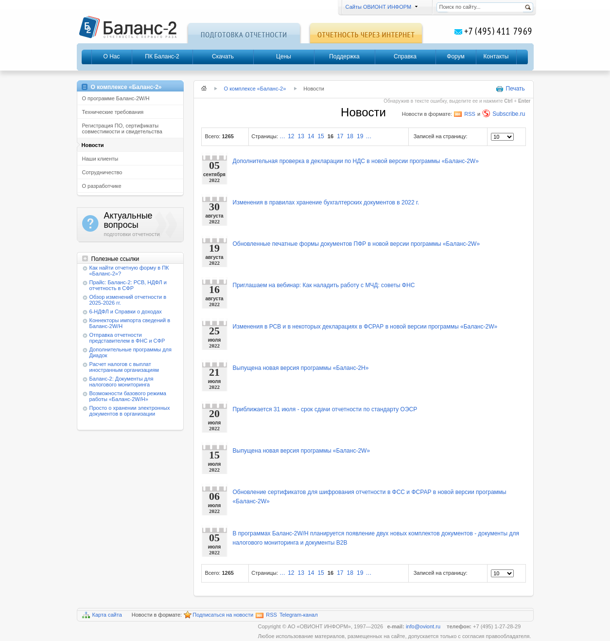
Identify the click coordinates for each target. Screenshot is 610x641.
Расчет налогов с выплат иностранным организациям (124, 367)
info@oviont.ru (424, 626)
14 (311, 136)
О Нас (111, 56)
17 (340, 136)
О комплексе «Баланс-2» (255, 89)
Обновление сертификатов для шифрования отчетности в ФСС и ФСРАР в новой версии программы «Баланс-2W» (369, 497)
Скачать (223, 56)
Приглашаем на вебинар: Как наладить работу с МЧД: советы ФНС (324, 285)
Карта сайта (102, 615)
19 (360, 136)
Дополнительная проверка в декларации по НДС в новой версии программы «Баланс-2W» (356, 161)
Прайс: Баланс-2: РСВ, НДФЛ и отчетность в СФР (128, 285)
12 (291, 136)
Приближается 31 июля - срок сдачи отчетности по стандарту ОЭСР (325, 409)
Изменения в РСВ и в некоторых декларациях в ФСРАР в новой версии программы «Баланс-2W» (365, 326)
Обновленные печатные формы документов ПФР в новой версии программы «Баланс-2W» (356, 243)
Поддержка (344, 56)
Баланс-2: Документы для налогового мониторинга (121, 381)
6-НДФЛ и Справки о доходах (125, 311)
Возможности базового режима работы (127, 396)
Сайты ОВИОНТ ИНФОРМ (380, 7)
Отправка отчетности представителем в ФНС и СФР (127, 338)
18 (350, 136)
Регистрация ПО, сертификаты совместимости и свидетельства (122, 128)
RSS (464, 114)
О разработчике (102, 186)
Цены (283, 56)
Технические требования (113, 112)
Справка (405, 56)
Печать (510, 89)
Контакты (496, 56)
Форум (455, 56)
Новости (93, 145)
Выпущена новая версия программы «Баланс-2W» (301, 450)
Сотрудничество (102, 172)
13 (301, 136)
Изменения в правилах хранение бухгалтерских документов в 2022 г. (326, 202)
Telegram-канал (298, 615)
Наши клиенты (100, 159)
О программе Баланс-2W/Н (116, 98)
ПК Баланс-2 (162, 56)
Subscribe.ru (503, 113)
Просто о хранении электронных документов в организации (129, 411)
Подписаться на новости (218, 615)
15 (320, 136)
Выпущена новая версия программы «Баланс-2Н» (301, 368)
